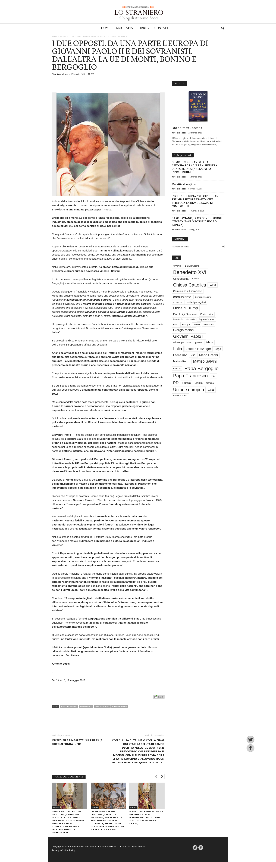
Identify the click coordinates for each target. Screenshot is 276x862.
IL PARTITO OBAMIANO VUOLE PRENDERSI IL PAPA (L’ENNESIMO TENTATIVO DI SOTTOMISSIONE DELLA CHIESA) (146, 817)
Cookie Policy (68, 850)
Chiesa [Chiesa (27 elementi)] (195, 279)
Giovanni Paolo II (69, 706)
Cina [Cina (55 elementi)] (213, 285)
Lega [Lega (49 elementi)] (218, 348)
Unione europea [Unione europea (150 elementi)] (188, 389)
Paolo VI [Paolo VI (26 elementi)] (177, 368)
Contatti (161, 28)
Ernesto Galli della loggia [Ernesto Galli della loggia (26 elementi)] (184, 319)
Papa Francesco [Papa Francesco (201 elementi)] (190, 375)
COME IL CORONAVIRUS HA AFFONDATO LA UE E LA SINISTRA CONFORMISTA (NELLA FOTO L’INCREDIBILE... (194, 167)
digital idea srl (138, 846)
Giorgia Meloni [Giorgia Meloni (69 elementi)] (184, 330)
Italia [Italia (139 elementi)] (177, 348)
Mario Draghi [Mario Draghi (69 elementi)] (208, 355)
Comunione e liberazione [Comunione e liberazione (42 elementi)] (187, 291)
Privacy (55, 850)
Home (106, 28)
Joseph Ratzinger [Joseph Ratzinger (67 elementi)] (198, 349)
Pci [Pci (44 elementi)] (213, 375)
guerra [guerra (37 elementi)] (198, 342)
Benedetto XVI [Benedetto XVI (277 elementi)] (189, 272)
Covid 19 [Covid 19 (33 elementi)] (177, 302)
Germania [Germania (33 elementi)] (208, 324)
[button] (223, 28)
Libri (143, 28)
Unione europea (119, 706)
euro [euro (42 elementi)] (175, 324)
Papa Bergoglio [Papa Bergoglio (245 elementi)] (201, 368)
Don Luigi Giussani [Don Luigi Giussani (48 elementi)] (185, 314)
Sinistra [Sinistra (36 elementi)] (199, 383)
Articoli (63, 36)
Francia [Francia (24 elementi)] (196, 324)
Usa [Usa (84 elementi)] (211, 390)
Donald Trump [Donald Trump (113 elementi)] (185, 308)
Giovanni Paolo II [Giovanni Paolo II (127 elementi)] (189, 336)
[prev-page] (156, 777)
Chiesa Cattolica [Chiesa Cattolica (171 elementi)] (189, 284)
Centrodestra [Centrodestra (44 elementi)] (181, 278)
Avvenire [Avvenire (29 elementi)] (177, 266)
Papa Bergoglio (102, 706)
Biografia (124, 28)
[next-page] (162, 777)
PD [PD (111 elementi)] (176, 383)
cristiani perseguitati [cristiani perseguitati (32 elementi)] (196, 302)
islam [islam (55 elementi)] (209, 342)
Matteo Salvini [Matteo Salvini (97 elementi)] (205, 361)
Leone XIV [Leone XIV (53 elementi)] (180, 355)
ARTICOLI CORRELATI (69, 777)
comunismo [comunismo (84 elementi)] (182, 297)
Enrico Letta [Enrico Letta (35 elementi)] (206, 314)
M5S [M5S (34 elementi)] (192, 355)
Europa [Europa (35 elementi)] (186, 324)
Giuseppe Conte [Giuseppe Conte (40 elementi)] (182, 342)
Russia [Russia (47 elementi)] (186, 382)
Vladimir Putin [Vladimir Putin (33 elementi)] (180, 395)
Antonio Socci (61, 74)
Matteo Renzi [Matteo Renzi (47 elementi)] (181, 361)
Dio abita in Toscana (187, 128)
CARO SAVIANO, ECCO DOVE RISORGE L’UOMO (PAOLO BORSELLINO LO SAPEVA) (197, 221)
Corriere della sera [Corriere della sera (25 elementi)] (203, 297)
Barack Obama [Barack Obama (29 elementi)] (192, 266)
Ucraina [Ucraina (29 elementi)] (210, 383)
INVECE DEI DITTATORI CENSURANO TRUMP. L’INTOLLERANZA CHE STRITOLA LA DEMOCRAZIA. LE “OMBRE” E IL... (196, 201)
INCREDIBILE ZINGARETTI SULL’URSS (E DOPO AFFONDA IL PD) (77, 742)
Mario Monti (86, 706)
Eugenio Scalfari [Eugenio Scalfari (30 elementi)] (206, 319)
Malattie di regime (184, 184)
